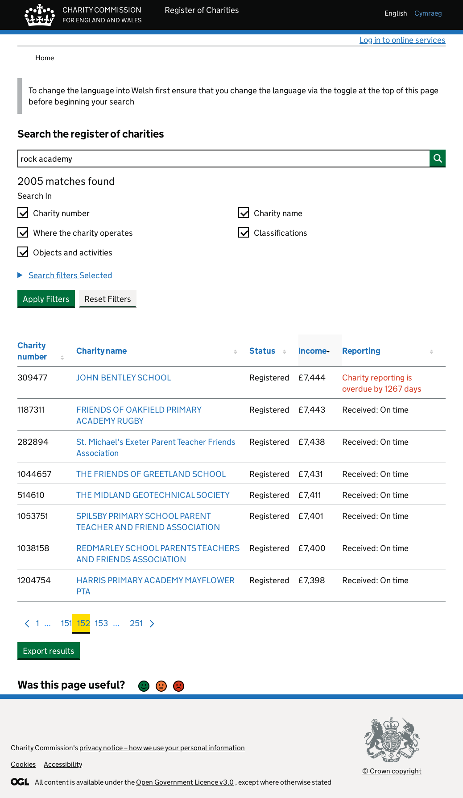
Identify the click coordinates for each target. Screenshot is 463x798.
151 (66, 625)
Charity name (278, 213)
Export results (48, 651)
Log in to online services (403, 40)
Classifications (280, 233)
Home (44, 58)
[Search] (231, 158)
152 (83, 625)
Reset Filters (107, 299)
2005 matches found (66, 181)
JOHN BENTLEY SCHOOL (123, 377)
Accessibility (63, 764)
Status (262, 351)
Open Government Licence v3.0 (185, 782)
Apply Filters (46, 299)
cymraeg (428, 13)
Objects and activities (72, 252)
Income (312, 351)
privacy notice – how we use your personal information (162, 748)
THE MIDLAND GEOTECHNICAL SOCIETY (153, 495)
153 (101, 625)
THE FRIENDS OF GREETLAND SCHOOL (151, 474)
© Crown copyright (392, 771)
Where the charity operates (83, 233)
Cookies (23, 764)
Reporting (361, 351)
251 (136, 625)
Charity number (61, 213)
